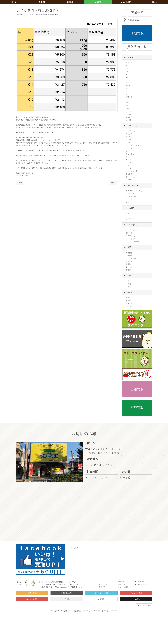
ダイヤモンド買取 (101, 593)
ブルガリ (129, 162)
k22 (127, 88)
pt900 (128, 105)
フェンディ (130, 148)
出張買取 (137, 389)
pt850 (128, 103)
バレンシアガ (131, 165)
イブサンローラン (132, 171)
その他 (130, 292)
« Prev (20, 183)
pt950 (128, 108)
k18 (127, 83)
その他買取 (136, 599)
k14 (127, 80)
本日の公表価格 (43, 14)
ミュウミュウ (131, 154)
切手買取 (66, 599)
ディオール (130, 180)
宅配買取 (137, 408)
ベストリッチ (77, 548)
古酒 (129, 276)
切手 (129, 247)
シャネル (129, 137)
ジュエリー (132, 208)
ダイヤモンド (133, 185)
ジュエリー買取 (136, 593)
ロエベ (128, 168)
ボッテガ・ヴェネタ (133, 145)
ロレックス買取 (32, 599)
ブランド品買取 (66, 593)
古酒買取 (101, 599)
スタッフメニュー (144, 605)
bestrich (52, 14)
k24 (127, 94)
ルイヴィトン (131, 131)
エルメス (129, 134)
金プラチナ (132, 57)
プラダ (128, 142)
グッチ (128, 140)
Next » (113, 183)
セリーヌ (129, 157)
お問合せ (140, 581)
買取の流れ (122, 581)
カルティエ (130, 160)
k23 (127, 91)
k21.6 (128, 86)
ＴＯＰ (101, 581)
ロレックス (132, 225)
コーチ (128, 151)
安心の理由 (103, 584)
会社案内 (121, 584)
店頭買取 (137, 33)
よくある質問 (123, 587)
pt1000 (128, 111)
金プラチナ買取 (32, 593)
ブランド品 (132, 126)
